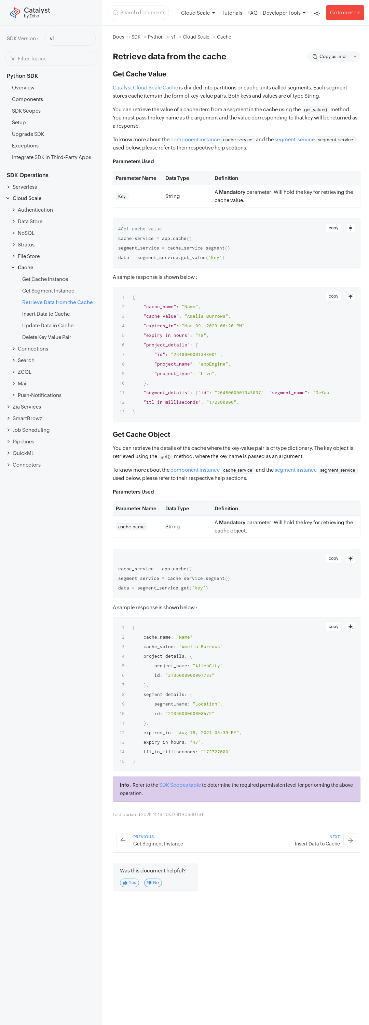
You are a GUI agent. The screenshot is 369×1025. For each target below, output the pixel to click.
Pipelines (23, 441)
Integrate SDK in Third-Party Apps (51, 157)
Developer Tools (282, 13)
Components (27, 99)
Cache (25, 267)
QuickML (23, 453)
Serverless (25, 187)
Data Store (30, 221)
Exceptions (25, 145)
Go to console (345, 12)
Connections (33, 349)
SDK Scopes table (180, 785)
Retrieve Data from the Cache (57, 302)
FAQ (252, 13)
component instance (195, 139)
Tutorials (232, 13)
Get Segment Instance (48, 291)
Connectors (27, 465)
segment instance (296, 470)
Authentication (35, 210)
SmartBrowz (27, 418)
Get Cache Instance (45, 279)
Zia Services (27, 407)
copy (333, 228)
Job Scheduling (31, 430)
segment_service (295, 139)
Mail (23, 383)
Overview (23, 87)
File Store (29, 256)
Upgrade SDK (28, 134)
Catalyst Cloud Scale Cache (145, 87)
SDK (136, 37)
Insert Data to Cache (46, 314)
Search (26, 360)
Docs (118, 37)
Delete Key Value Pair (46, 337)
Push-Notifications (40, 395)
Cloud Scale (27, 198)
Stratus (26, 244)
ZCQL (24, 372)
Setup (19, 122)
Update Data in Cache (47, 325)
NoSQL (26, 233)
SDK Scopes (26, 111)
